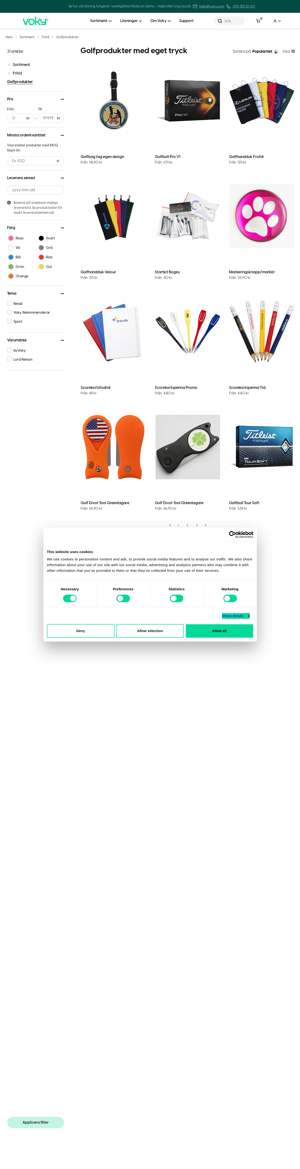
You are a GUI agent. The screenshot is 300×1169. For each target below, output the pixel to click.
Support (186, 21)
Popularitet (262, 51)
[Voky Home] (44, 21)
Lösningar (129, 21)
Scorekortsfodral (96, 387)
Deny (80, 631)
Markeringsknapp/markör (252, 272)
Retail (18, 304)
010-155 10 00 (244, 7)
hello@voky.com (211, 7)
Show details (233, 616)
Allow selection (150, 631)
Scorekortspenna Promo (176, 387)
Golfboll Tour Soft (244, 503)
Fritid (45, 37)
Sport (18, 321)
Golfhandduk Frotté (246, 156)
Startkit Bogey (167, 272)
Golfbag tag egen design (102, 156)
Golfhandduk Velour (98, 272)
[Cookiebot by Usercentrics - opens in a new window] (232, 534)
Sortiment (98, 21)
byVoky (20, 350)
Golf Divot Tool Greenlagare (105, 503)
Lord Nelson (23, 359)
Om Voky (158, 21)
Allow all (219, 631)
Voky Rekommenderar (32, 312)
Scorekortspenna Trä (247, 387)
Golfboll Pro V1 (167, 156)
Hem (9, 37)
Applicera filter (36, 1122)
